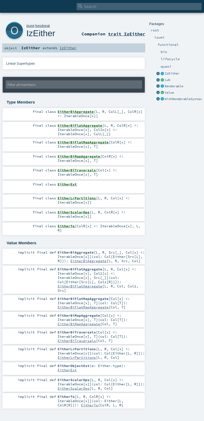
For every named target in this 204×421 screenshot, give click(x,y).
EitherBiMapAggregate (79, 324)
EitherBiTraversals (77, 341)
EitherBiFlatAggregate (80, 286)
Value (169, 92)
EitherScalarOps (74, 388)
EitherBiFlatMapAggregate (83, 307)
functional (42, 26)
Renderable (174, 86)
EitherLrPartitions (77, 357)
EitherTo (89, 405)
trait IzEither (126, 33)
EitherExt (67, 370)
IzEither (172, 73)
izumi (30, 26)
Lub (167, 80)
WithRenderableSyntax (183, 99)
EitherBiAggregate (88, 261)
